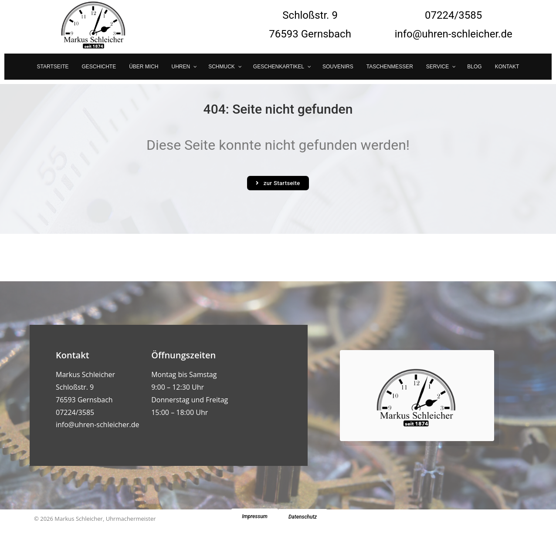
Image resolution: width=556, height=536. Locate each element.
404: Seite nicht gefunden (278, 109)
